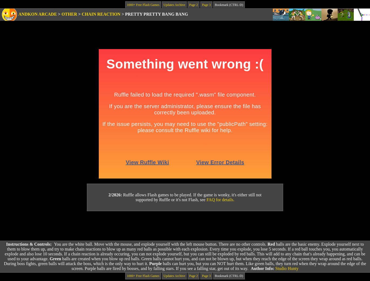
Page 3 (206, 5)
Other (69, 14)
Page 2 (193, 5)
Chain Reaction (101, 14)
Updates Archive (174, 5)
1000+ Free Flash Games (143, 5)
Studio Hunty (286, 268)
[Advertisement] (185, 226)
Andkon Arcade (37, 14)
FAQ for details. (220, 199)
